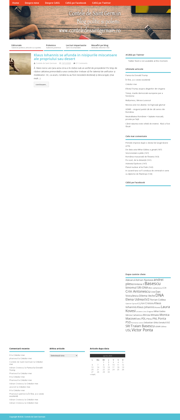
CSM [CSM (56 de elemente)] (153, 291)
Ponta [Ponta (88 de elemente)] (162, 318)
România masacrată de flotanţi (140, 156)
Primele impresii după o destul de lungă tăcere (147, 142)
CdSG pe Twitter (101, 2)
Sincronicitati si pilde (135, 153)
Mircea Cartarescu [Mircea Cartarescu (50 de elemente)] (134, 315)
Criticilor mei (131, 84)
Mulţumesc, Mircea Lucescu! (138, 100)
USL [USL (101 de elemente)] (128, 330)
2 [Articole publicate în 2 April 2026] (108, 362)
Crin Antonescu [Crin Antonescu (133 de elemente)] (138, 291)
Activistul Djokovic (134, 163)
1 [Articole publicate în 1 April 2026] (103, 362)
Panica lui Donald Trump (137, 75)
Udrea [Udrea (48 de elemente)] (163, 326)
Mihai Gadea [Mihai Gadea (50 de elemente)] (159, 311)
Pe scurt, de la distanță (136, 160)
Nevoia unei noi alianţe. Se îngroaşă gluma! (145, 104)
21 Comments (81, 63)
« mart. (93, 374)
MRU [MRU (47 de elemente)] (139, 319)
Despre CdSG (52, 2)
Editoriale (26, 46)
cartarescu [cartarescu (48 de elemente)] (157, 288)
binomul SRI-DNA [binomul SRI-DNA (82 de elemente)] (137, 287)
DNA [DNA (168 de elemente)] (159, 295)
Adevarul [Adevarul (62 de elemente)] (130, 280)
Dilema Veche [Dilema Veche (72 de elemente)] (147, 295)
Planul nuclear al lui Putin (137, 167)
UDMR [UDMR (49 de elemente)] (157, 326)
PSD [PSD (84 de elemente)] (128, 322)
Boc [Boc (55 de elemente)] (150, 287)
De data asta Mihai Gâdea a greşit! (141, 149)
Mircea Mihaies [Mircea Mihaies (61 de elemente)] (151, 315)
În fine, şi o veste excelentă (138, 79)
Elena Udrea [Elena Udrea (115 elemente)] (135, 299)
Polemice (53, 46)
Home (15, 2)
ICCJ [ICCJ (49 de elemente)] (139, 303)
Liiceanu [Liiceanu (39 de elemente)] (139, 311)
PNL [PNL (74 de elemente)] (155, 318)
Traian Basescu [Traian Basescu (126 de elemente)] (143, 326)
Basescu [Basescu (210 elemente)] (153, 283)
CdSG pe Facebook (75, 2)
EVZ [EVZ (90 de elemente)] (146, 299)
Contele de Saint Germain (46, 63)
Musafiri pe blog (100, 46)
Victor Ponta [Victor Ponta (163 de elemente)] (142, 329)
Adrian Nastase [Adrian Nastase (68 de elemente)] (144, 280)
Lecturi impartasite (76, 46)
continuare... (41, 84)
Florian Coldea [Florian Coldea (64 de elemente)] (158, 299)
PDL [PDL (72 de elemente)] (143, 318)
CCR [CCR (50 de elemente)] (164, 287)
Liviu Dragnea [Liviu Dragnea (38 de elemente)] (148, 311)
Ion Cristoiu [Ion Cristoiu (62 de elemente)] (147, 303)
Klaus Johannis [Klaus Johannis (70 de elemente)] (145, 307)
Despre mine (32, 2)
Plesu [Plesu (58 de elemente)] (149, 318)
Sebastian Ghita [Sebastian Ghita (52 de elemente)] (151, 322)
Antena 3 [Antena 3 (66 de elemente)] (139, 284)
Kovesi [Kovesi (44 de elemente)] (157, 307)
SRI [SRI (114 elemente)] (128, 326)
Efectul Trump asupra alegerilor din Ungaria (145, 88)
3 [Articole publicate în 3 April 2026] (113, 362)
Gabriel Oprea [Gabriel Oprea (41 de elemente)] (131, 303)
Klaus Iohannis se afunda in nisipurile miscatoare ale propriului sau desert (75, 57)
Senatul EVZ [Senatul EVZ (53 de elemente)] (164, 322)
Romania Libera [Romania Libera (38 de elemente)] (137, 323)
